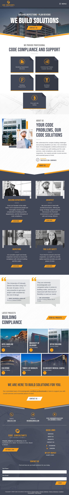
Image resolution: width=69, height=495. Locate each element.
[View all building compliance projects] (56, 318)
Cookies (61, 491)
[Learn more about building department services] (17, 221)
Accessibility (31, 492)
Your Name (5, 468)
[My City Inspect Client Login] (51, 455)
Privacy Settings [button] (44, 491)
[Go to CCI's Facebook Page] (51, 446)
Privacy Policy (35, 491)
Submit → (61, 483)
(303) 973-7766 (11, 421)
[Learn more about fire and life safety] (50, 266)
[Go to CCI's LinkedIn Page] (51, 448)
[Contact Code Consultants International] (34, 28)
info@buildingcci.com (33, 421)
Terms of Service (53, 491)
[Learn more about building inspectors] (17, 266)
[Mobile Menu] (63, 4)
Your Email (5, 475)
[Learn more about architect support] (50, 220)
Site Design (38, 492)
